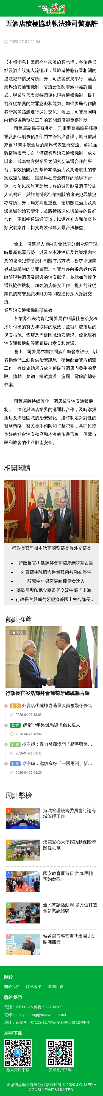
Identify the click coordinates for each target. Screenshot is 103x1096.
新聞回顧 (55, 986)
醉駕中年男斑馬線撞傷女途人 (56, 581)
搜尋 (83, 9)
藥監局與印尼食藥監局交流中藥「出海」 (56, 590)
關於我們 (12, 986)
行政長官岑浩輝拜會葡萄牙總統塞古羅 (56, 563)
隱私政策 (33, 986)
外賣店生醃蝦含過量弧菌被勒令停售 (56, 572)
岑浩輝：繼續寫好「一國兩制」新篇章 (51, 764)
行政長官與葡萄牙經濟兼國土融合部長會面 (56, 599)
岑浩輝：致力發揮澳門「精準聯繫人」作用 (49, 744)
